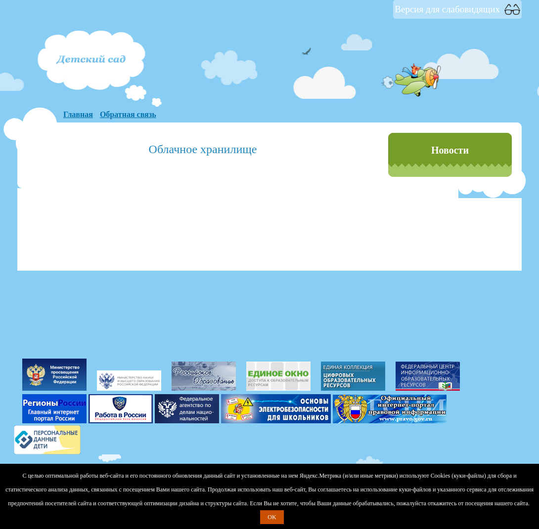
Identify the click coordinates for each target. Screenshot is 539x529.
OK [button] (272, 517)
